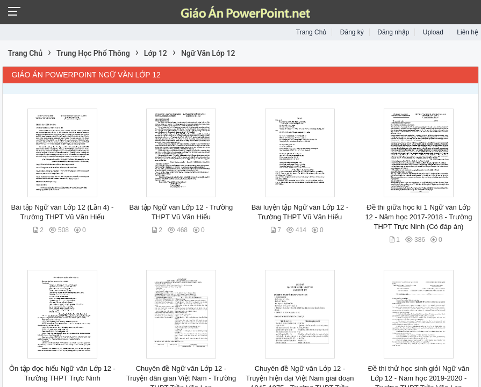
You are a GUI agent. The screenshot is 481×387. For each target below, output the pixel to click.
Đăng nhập (393, 32)
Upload (433, 32)
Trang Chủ (311, 32)
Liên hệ (467, 32)
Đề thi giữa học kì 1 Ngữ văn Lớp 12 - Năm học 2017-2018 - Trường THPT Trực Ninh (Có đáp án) (418, 217)
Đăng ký (352, 32)
